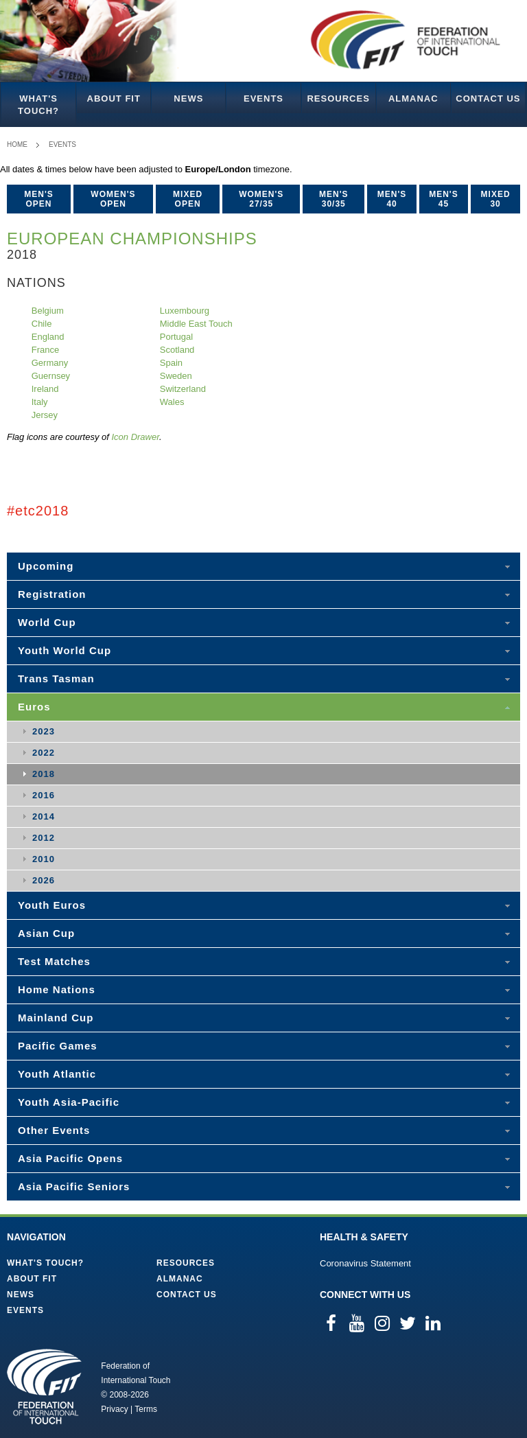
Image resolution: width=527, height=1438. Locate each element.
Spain (171, 363)
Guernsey (51, 376)
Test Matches (54, 961)
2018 (43, 774)
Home (17, 144)
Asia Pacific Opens (70, 1158)
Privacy (114, 1409)
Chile (42, 323)
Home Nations (56, 989)
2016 (43, 795)
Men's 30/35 (334, 199)
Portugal (176, 337)
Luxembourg (184, 310)
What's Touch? (38, 104)
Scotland (177, 350)
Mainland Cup (55, 1017)
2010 (43, 859)
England (48, 337)
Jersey (45, 415)
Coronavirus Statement (365, 1263)
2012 (43, 838)
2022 (43, 752)
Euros (34, 706)
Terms (145, 1409)
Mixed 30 (496, 199)
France (45, 350)
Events (263, 98)
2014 (43, 816)
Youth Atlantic (57, 1074)
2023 (43, 731)
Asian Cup (46, 933)
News (188, 98)
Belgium (48, 310)
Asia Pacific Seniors (74, 1186)
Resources (338, 98)
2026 (43, 880)
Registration (52, 594)
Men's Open (39, 199)
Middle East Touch (196, 323)
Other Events (54, 1130)
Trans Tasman (56, 678)
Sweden (176, 376)
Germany (50, 363)
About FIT (114, 98)
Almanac (413, 98)
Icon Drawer (135, 437)
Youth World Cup (64, 650)
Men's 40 (392, 199)
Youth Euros (52, 905)
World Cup (47, 622)
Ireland (45, 389)
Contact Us (488, 98)
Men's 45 (443, 199)
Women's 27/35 (261, 199)
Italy (40, 402)
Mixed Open (187, 199)
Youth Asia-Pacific (68, 1102)
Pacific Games (57, 1046)
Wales (172, 402)
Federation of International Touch (44, 1386)
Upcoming (45, 566)
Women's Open (113, 199)
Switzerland (183, 389)
